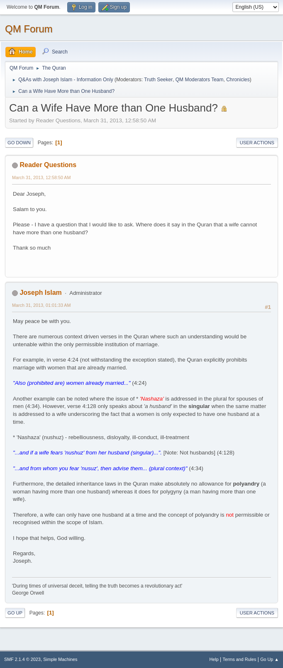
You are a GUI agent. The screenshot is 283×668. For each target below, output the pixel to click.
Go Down (19, 142)
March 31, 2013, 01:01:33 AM (41, 305)
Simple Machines (60, 659)
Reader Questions (48, 164)
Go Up (14, 612)
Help (214, 659)
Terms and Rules (239, 659)
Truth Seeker (158, 80)
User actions (257, 142)
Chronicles (238, 80)
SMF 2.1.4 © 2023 (22, 659)
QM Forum (29, 28)
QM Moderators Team (200, 80)
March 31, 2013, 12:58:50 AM (41, 177)
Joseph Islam (40, 292)
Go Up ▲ (269, 659)
